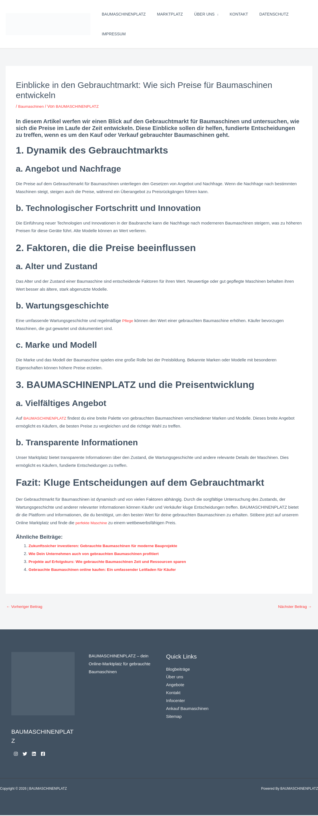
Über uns (204, 14)
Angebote (175, 685)
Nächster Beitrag (293, 607)
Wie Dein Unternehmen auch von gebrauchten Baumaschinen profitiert (100, 553)
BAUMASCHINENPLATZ (124, 14)
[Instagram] (15, 754)
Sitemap (174, 717)
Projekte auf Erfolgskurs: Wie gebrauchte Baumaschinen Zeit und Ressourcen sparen (115, 561)
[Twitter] (28, 754)
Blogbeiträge (178, 669)
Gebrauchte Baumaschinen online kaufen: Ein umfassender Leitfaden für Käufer (109, 569)
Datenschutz (274, 14)
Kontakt (239, 14)
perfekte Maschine (92, 522)
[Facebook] (53, 754)
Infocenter (175, 701)
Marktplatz (170, 14)
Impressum (114, 34)
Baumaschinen (32, 106)
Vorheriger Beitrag (26, 607)
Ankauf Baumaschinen (187, 709)
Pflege (128, 320)
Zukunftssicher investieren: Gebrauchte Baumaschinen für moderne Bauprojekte (110, 545)
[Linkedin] (40, 754)
